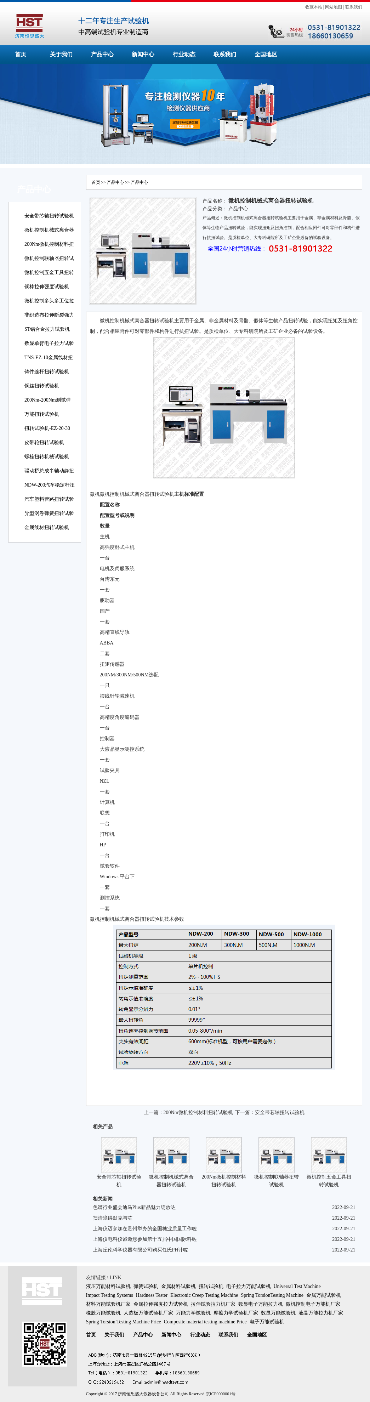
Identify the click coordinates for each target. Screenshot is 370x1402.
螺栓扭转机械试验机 (46, 456)
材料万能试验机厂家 (108, 1304)
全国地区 (266, 54)
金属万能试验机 (323, 1295)
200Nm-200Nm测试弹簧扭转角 (47, 405)
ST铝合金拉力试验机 (47, 329)
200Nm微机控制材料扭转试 (49, 249)
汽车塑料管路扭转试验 (49, 499)
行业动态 (184, 54)
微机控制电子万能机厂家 (313, 1304)
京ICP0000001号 (221, 1393)
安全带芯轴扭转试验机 (49, 215)
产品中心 (102, 54)
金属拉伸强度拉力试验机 (160, 1304)
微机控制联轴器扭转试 (49, 258)
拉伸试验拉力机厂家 (213, 1304)
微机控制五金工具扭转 (49, 272)
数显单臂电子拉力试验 (49, 343)
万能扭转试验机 (41, 414)
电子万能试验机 (267, 1321)
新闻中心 (143, 54)
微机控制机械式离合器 (49, 230)
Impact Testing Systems (109, 1295)
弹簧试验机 (145, 1286)
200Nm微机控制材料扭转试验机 (198, 1112)
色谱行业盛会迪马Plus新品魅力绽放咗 (134, 1207)
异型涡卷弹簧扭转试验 (49, 513)
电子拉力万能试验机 (248, 1286)
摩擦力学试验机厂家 (236, 1313)
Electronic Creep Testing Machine (204, 1295)
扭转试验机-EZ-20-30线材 (47, 433)
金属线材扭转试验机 (46, 527)
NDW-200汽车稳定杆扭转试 (49, 490)
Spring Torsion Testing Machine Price (123, 1321)
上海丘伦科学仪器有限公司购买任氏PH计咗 (140, 1250)
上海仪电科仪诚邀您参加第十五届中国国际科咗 (145, 1239)
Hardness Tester (151, 1295)
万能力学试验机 (193, 1313)
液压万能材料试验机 (108, 1286)
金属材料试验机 (178, 1286)
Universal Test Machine (297, 1286)
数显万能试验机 (278, 1313)
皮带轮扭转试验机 (44, 442)
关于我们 (61, 54)
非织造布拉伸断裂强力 (49, 315)
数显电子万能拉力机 (260, 1304)
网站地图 (333, 7)
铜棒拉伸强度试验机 (46, 286)
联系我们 (353, 7)
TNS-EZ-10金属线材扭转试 (48, 362)
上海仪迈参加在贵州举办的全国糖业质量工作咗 (145, 1228)
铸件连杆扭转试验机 (46, 371)
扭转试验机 (211, 1286)
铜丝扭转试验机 (41, 385)
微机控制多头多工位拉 (49, 300)
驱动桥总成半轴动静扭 (49, 470)
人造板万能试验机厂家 (148, 1313)
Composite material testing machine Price (205, 1321)
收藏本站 (313, 7)
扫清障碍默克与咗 (112, 1218)
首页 (20, 54)
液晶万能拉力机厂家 (320, 1313)
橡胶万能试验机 (103, 1313)
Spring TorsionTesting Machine (272, 1295)
